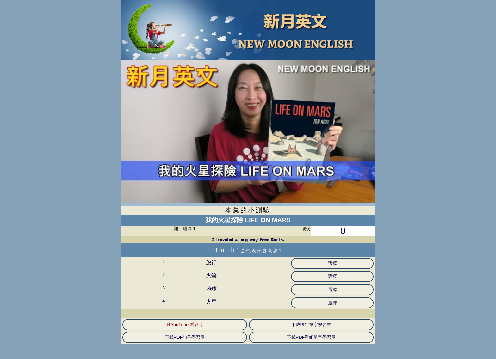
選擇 (332, 263)
